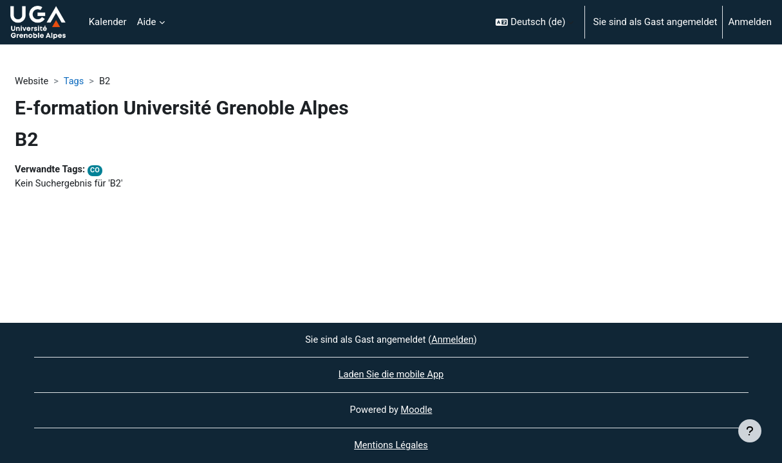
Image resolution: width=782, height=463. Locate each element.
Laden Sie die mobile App (391, 374)
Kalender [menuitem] (108, 22)
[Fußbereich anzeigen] (749, 430)
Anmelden (750, 22)
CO (97, 171)
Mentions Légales (391, 445)
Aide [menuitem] (146, 22)
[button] (534, 22)
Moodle (417, 409)
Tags (75, 81)
